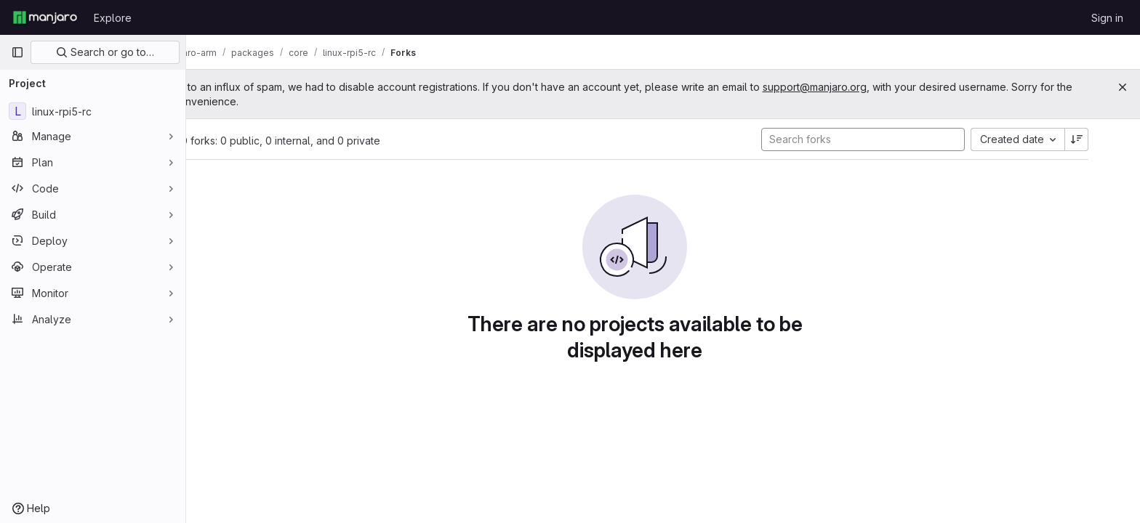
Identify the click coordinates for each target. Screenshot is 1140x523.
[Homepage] (45, 17)
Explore (113, 18)
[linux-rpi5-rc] (92, 111)
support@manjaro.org (871, 87)
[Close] (1122, 87)
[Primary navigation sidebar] (17, 52)
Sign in (1107, 18)
